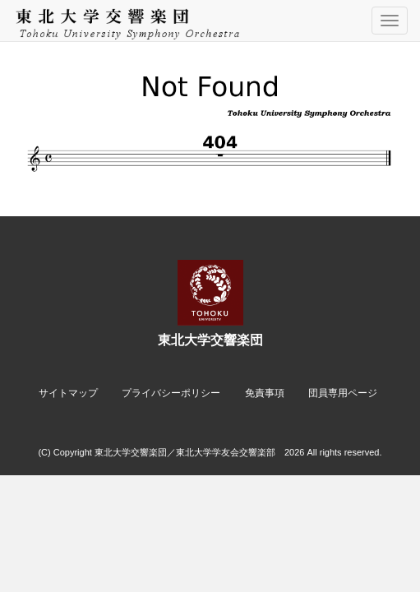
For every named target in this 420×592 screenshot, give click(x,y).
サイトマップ (68, 393)
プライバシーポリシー (171, 393)
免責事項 (264, 393)
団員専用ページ (342, 393)
